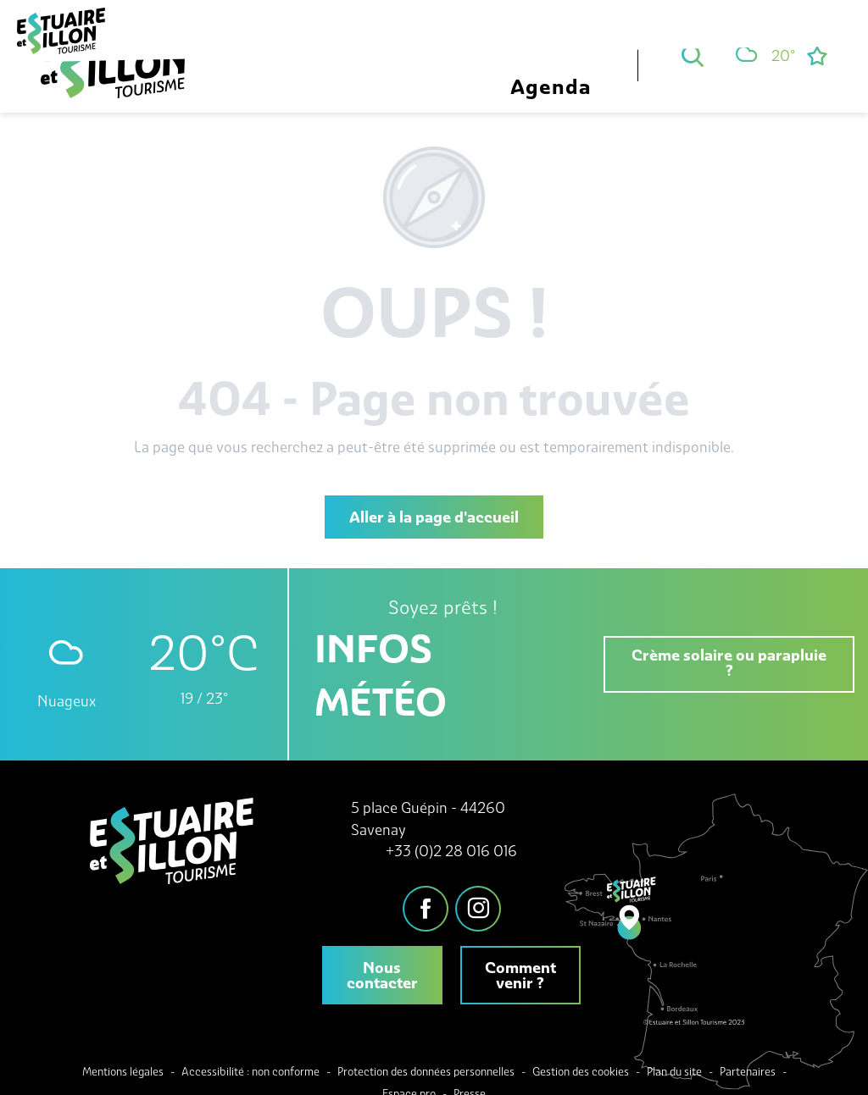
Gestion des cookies (580, 1071)
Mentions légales (123, 1071)
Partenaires (748, 1071)
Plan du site (674, 1071)
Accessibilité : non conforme (250, 1071)
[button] (692, 56)
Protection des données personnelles (426, 1071)
